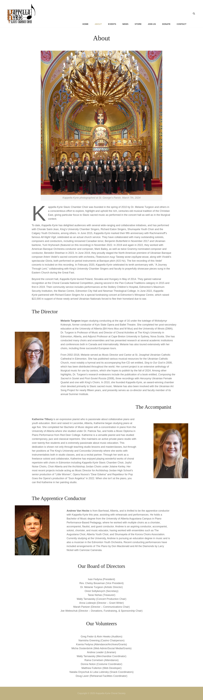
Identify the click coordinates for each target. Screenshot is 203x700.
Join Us (152, 14)
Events (112, 14)
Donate (166, 14)
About (97, 14)
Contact (181, 14)
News (125, 14)
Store (137, 14)
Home (85, 14)
